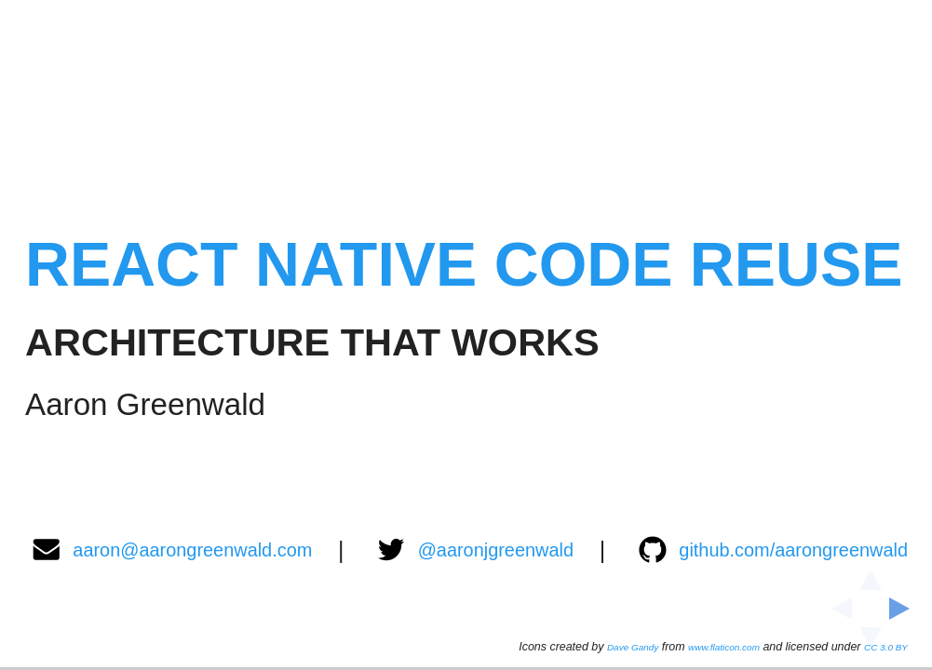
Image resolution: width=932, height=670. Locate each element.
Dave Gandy (631, 646)
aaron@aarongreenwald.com (171, 549)
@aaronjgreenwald (475, 549)
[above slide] (870, 574)
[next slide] (905, 608)
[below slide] (870, 643)
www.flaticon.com (724, 646)
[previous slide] (836, 608)
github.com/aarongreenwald (772, 549)
